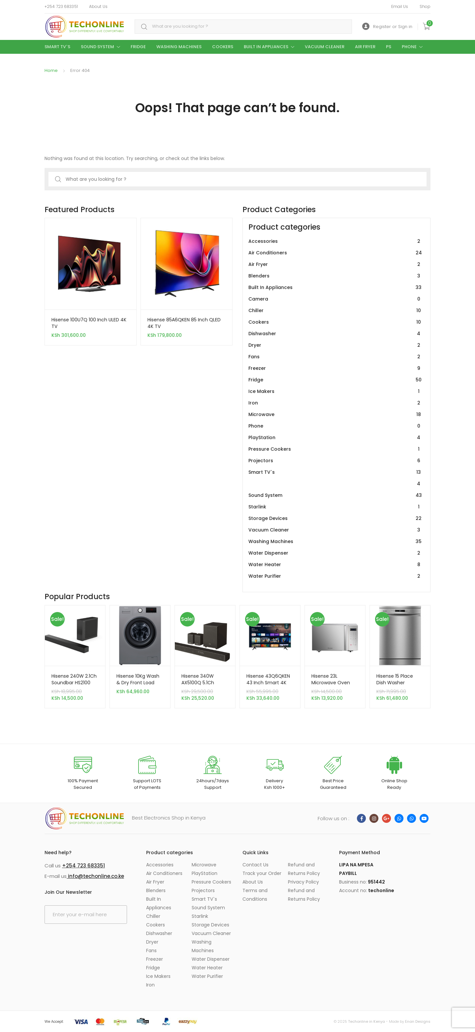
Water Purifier (335, 576)
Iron (335, 403)
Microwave (335, 414)
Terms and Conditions (255, 894)
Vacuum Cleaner (324, 47)
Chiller (335, 310)
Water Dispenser (335, 553)
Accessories (335, 241)
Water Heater (335, 564)
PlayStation (335, 437)
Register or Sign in (387, 26)
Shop (425, 6)
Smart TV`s (57, 47)
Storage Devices (335, 518)
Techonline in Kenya (366, 1021)
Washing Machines (179, 47)
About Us (98, 6)
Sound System (97, 47)
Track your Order (261, 873)
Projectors (335, 461)
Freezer (335, 368)
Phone (409, 47)
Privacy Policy (303, 882)
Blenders (335, 276)
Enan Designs (417, 1021)
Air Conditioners (335, 253)
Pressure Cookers (335, 449)
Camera (335, 299)
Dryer (335, 345)
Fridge (138, 47)
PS (388, 47)
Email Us (399, 6)
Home (51, 70)
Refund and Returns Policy (304, 869)
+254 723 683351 (61, 6)
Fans (335, 357)
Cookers (222, 47)
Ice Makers (335, 391)
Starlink (335, 507)
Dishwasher (335, 333)
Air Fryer (365, 47)
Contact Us (255, 864)
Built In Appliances (266, 47)
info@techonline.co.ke (95, 876)
